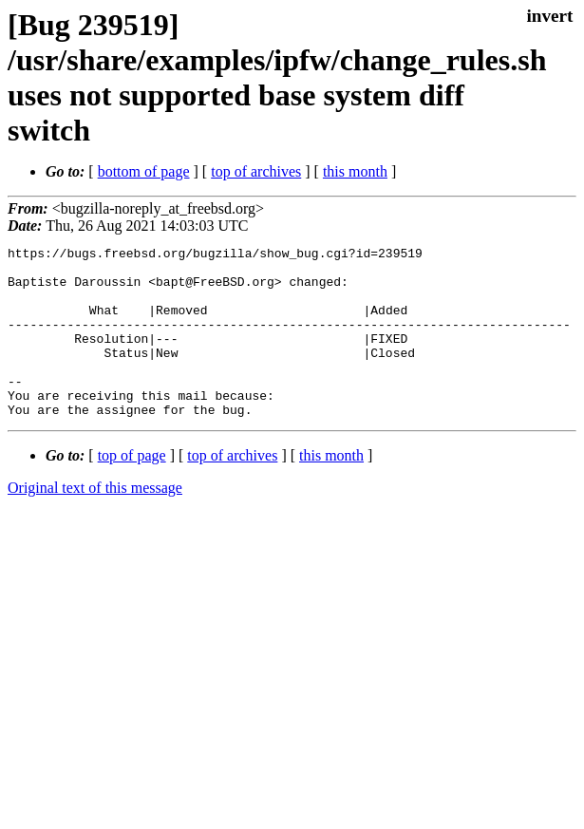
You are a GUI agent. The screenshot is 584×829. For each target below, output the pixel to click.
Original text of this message (95, 522)
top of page (132, 489)
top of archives (256, 171)
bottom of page (144, 171)
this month (355, 171)
